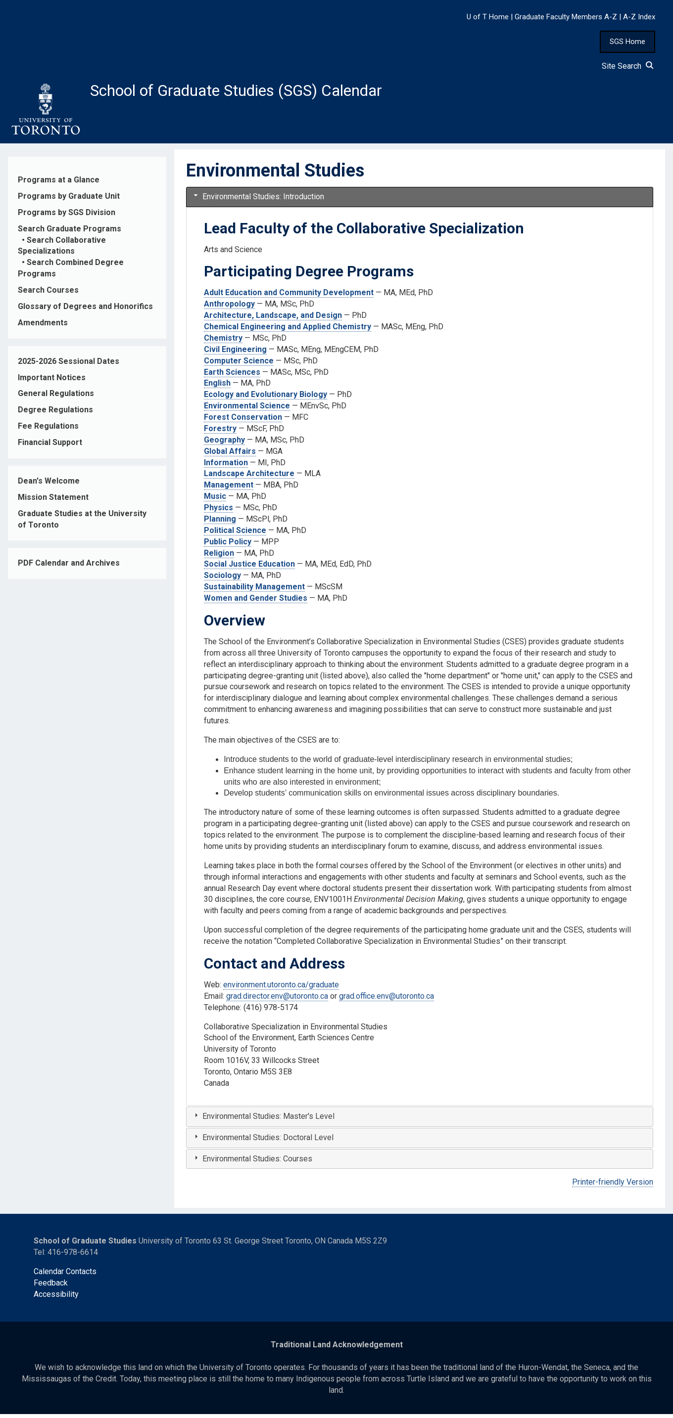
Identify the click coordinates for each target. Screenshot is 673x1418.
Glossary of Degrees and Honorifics (85, 310)
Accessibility (56, 1298)
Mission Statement (53, 501)
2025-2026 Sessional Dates (68, 365)
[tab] (419, 201)
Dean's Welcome (49, 484)
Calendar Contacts (65, 1275)
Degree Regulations (55, 414)
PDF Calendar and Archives (69, 567)
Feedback (51, 1286)
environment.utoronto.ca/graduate (281, 988)
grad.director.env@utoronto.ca (277, 1000)
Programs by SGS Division (66, 216)
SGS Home (627, 41)
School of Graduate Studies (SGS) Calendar (261, 92)
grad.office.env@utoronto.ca (386, 1000)
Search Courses (48, 294)
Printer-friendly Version (612, 1186)
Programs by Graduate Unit (69, 200)
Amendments (43, 326)
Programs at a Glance (58, 183)
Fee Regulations (48, 430)
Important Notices (52, 381)
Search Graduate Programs (69, 232)
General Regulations (56, 397)
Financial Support (50, 446)
